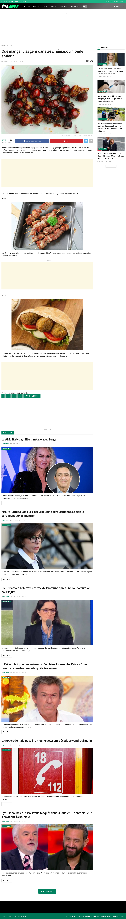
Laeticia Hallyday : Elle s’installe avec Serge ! (29, 439)
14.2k (109, 134)
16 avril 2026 (101, 76)
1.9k (24, 596)
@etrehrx (6, 444)
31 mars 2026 (101, 134)
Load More (111, 166)
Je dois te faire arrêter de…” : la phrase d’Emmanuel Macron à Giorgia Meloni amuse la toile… (110, 155)
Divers (53, 6)
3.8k (24, 444)
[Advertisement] (63, 29)
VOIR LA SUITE (32, 396)
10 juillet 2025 (102, 104)
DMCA (123, 916)
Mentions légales (114, 916)
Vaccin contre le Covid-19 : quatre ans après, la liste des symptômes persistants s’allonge (109, 98)
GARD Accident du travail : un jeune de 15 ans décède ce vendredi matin (46, 741)
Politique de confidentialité (100, 916)
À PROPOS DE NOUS (111, 1)
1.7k (24, 821)
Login (116, 6)
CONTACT (122, 1)
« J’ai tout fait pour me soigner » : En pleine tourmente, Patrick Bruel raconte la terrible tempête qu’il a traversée (44, 666)
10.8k (111, 161)
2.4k (24, 672)
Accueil (27, 6)
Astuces (36, 6)
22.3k (109, 76)
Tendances (74, 6)
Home (3, 45)
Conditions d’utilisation (84, 916)
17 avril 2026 (14, 444)
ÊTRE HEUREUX (10, 916)
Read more (6, 503)
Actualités (9, 45)
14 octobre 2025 (102, 161)
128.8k (110, 104)
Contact (63, 6)
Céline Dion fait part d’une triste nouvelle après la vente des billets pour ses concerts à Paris (110, 71)
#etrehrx (23, 916)
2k (23, 520)
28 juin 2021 (4, 61)
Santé (45, 6)
